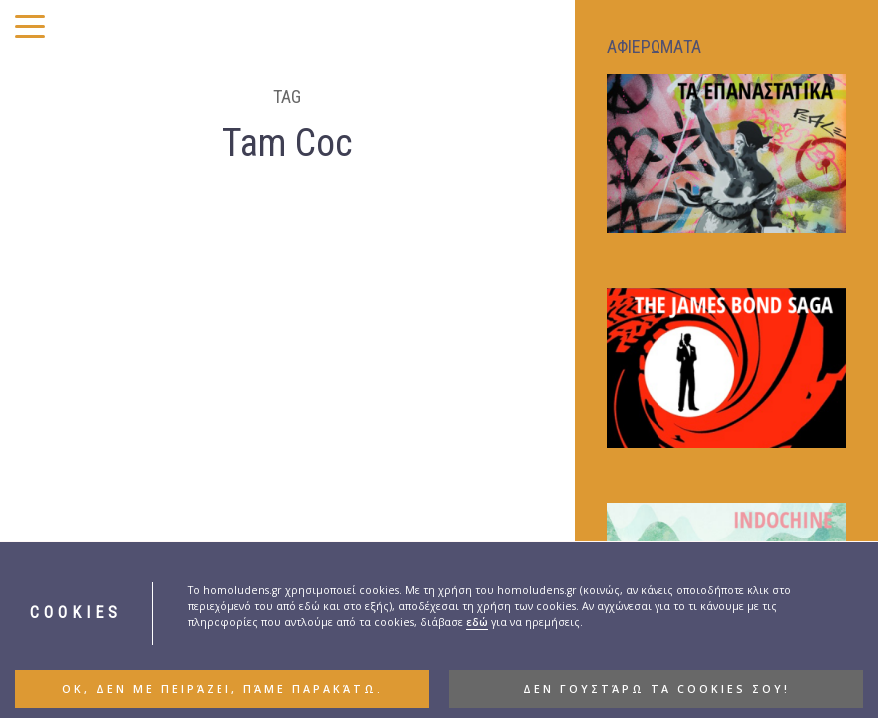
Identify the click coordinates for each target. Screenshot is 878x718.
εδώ (477, 622)
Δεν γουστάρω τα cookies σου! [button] (656, 689)
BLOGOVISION (390, 438)
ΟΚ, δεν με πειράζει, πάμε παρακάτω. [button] (222, 689)
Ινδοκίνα (77, 517)
